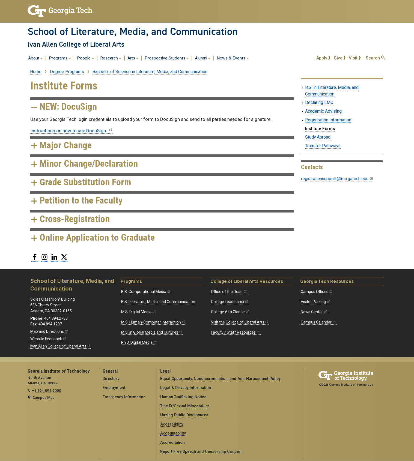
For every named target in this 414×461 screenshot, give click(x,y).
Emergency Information (124, 397)
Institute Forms (320, 128)
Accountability (173, 433)
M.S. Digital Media (138, 312)
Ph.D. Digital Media (139, 342)
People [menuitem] (85, 58)
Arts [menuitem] (133, 58)
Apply (323, 58)
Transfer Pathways (323, 145)
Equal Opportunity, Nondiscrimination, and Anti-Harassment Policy (220, 378)
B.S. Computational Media (146, 291)
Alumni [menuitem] (203, 58)
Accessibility (171, 424)
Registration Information (328, 119)
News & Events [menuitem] (233, 58)
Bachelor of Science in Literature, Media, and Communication (150, 71)
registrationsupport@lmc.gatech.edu (337, 178)
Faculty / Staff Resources (236, 332)
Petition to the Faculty (76, 200)
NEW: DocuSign (63, 106)
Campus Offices (317, 291)
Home (35, 71)
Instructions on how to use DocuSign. (71, 130)
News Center (314, 312)
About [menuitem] (35, 58)
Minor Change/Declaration (84, 163)
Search (375, 58)
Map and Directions (49, 331)
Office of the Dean (229, 291)
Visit (355, 58)
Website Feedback (48, 339)
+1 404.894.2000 (46, 390)
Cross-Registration (70, 219)
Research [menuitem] (110, 58)
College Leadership (230, 302)
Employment (114, 387)
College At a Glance (230, 312)
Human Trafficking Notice (183, 397)
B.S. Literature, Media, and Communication (158, 302)
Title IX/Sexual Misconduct (184, 406)
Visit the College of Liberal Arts (240, 322)
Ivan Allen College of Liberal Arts (76, 44)
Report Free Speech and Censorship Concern (201, 451)
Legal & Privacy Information (185, 387)
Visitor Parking (316, 302)
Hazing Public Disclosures (184, 415)
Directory (111, 378)
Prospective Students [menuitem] (167, 58)
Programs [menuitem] (60, 58)
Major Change (61, 145)
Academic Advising (323, 111)
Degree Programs (67, 71)
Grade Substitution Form (80, 182)
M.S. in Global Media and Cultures (152, 332)
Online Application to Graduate (92, 237)
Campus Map (43, 397)
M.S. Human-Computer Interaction (153, 322)
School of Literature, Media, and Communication (133, 31)
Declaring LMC (319, 102)
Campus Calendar (318, 322)
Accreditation (172, 442)
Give (340, 58)
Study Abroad (317, 137)
